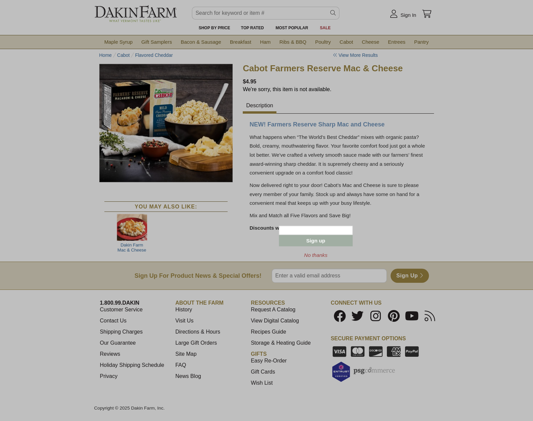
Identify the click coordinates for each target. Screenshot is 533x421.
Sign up (315, 240)
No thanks (315, 255)
